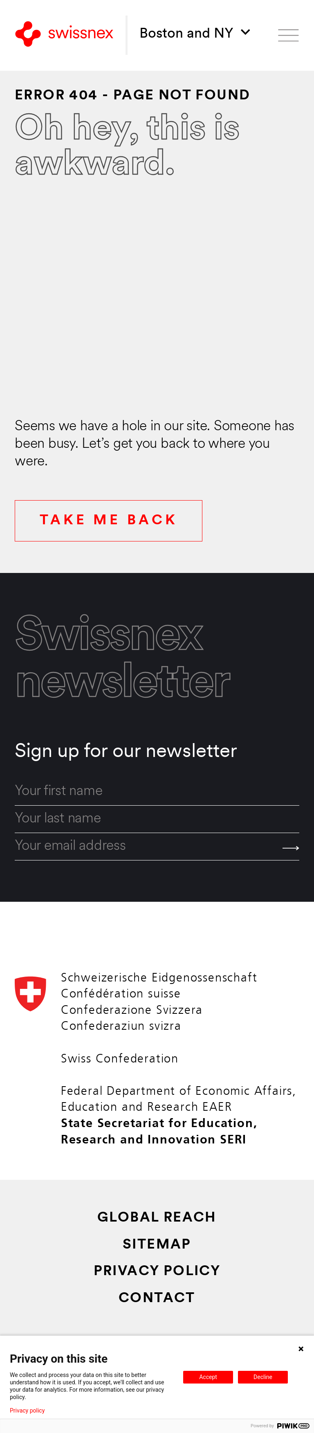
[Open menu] (288, 35)
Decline (262, 1377)
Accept (208, 1377)
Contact (157, 1298)
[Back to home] (64, 35)
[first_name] (157, 791)
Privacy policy (27, 1410)
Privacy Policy (157, 1271)
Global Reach (157, 1218)
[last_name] (157, 819)
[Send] (291, 848)
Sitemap (157, 1245)
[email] (157, 846)
